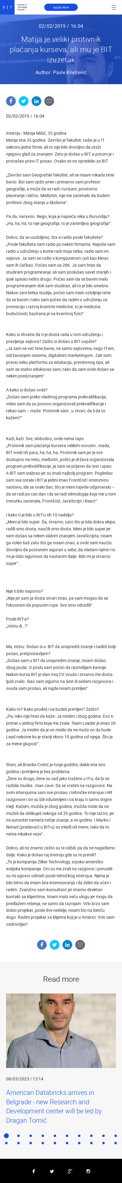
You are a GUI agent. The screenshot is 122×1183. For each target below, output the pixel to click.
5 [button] (55, 1135)
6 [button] (67, 1135)
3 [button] (30, 1135)
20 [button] (115, 1143)
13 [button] (30, 1143)
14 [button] (42, 1143)
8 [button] (91, 1135)
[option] (61, 1059)
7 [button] (79, 1135)
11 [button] (6, 1143)
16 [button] (67, 1143)
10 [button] (115, 1135)
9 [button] (103, 1135)
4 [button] (42, 1135)
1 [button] (6, 1135)
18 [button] (91, 1143)
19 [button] (103, 1143)
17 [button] (79, 1143)
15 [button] (55, 1143)
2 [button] (18, 1135)
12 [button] (18, 1143)
